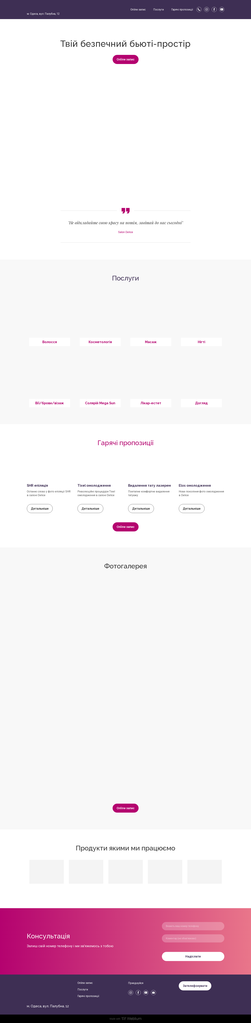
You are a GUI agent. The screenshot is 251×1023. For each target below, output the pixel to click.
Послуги (158, 9)
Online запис (138, 9)
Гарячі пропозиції (182, 9)
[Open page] (49, 317)
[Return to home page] (34, 7)
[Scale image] (92, 631)
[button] (199, 9)
